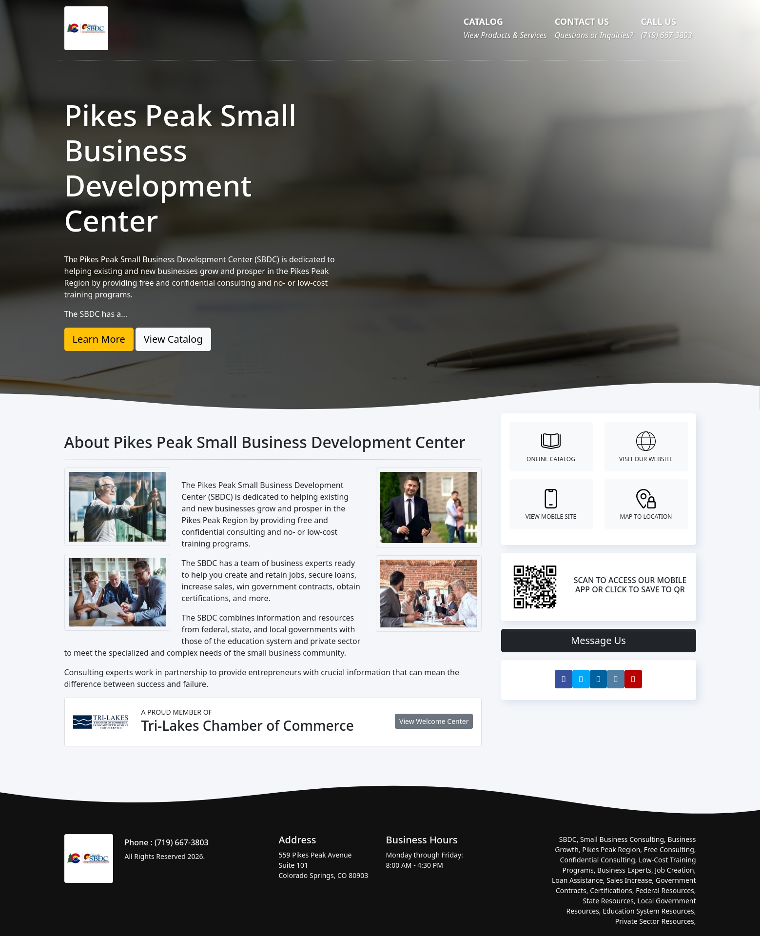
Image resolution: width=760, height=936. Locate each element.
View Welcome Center (433, 721)
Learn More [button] (99, 339)
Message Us (598, 640)
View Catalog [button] (173, 339)
